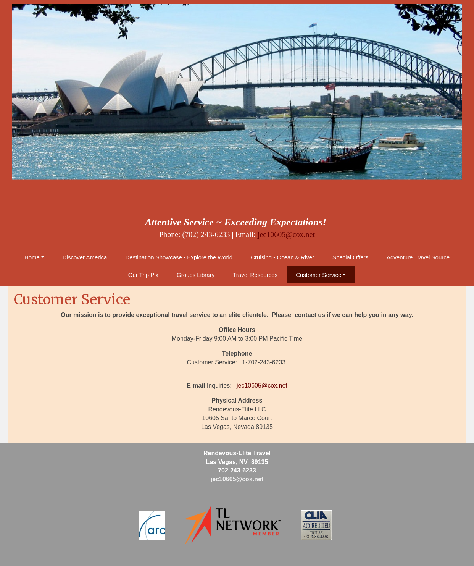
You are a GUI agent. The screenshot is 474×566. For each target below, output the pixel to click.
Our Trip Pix (143, 275)
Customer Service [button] (318, 275)
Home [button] (32, 257)
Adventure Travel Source (418, 257)
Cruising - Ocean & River (282, 257)
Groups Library (195, 275)
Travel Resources (255, 275)
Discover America (85, 257)
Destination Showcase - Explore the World (178, 257)
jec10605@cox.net (286, 234)
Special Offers (350, 257)
